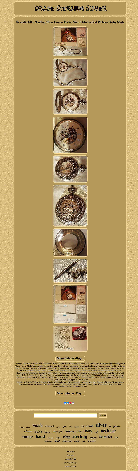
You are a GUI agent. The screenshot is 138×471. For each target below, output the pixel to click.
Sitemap (70, 455)
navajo (57, 431)
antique (93, 438)
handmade (48, 441)
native (38, 431)
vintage (27, 437)
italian (76, 441)
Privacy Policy (70, 463)
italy (88, 431)
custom (69, 431)
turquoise (114, 426)
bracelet (105, 436)
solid (79, 431)
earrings (50, 438)
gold (64, 426)
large (58, 437)
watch (58, 427)
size (116, 437)
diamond (49, 426)
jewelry (92, 440)
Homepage (70, 451)
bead (57, 440)
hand (40, 436)
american (67, 441)
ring (66, 437)
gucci (77, 427)
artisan (28, 427)
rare (83, 441)
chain (28, 431)
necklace (108, 430)
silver (101, 425)
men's (22, 427)
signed (47, 432)
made (37, 425)
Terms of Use (70, 466)
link (70, 427)
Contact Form (70, 459)
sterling (79, 436)
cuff (96, 432)
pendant (87, 426)
